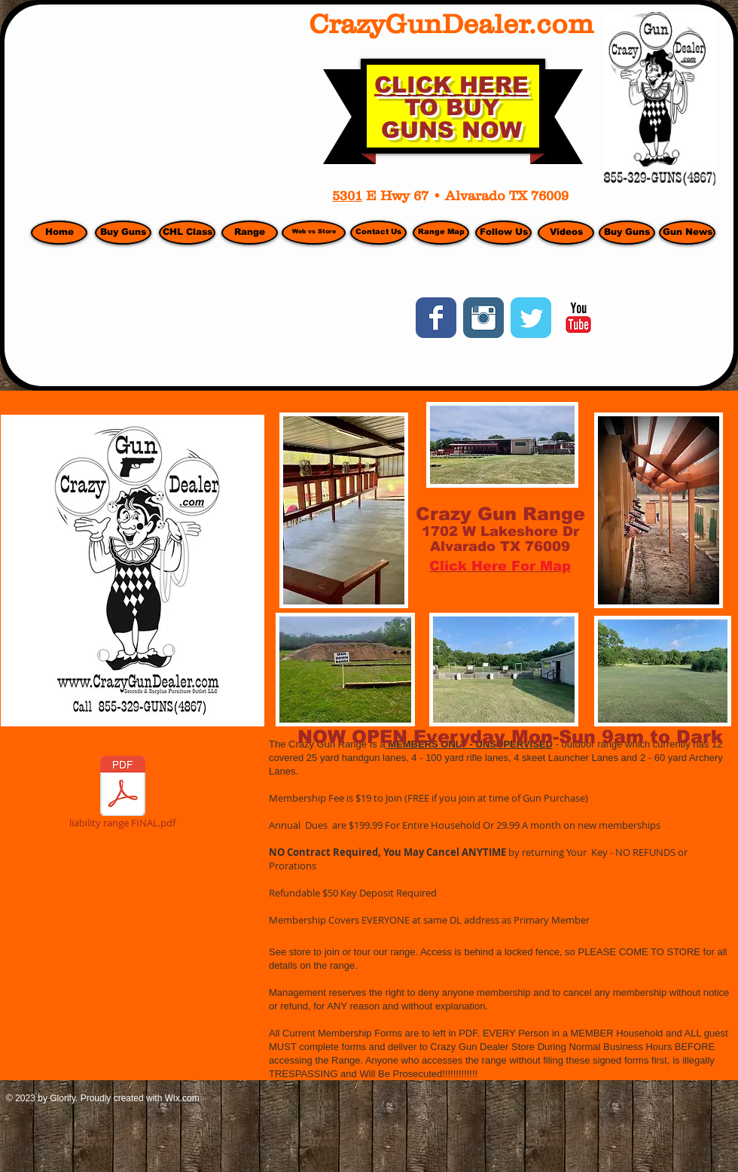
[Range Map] (441, 233)
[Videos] (566, 233)
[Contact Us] (378, 233)
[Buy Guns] (627, 233)
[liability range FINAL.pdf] (122, 794)
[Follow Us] (503, 233)
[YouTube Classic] (578, 317)
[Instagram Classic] (483, 317)
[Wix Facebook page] (436, 317)
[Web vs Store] (314, 233)
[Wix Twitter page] (531, 317)
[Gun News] (687, 233)
